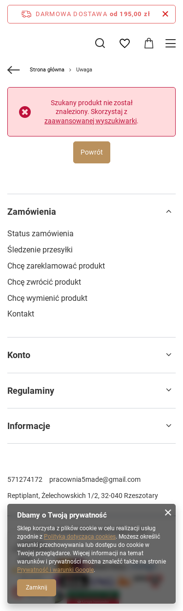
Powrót (92, 152)
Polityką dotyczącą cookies (80, 536)
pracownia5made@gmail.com (95, 479)
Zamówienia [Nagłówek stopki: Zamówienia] (31, 211)
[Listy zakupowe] (124, 43)
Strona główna (47, 70)
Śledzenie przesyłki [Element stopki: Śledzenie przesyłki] (40, 249)
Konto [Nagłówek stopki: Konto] (18, 355)
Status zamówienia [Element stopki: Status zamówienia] (40, 233)
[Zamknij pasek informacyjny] (165, 14)
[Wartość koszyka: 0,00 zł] (149, 43)
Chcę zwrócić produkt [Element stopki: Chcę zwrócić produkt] (44, 282)
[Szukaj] (100, 43)
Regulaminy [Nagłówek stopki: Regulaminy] (30, 390)
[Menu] (172, 43)
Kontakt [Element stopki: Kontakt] (20, 313)
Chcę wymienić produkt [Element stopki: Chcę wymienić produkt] (47, 298)
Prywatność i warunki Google (55, 569)
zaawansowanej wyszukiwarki (90, 121)
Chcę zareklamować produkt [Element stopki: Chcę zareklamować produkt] (56, 266)
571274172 (24, 479)
